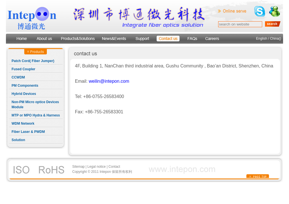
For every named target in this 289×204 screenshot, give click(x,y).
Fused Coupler (23, 69)
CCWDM (18, 77)
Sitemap (78, 167)
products (77, 39)
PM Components (25, 86)
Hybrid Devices (24, 94)
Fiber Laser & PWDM (28, 132)
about (44, 39)
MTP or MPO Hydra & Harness (36, 115)
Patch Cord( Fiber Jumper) (33, 61)
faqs (192, 39)
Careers (212, 39)
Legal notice (96, 167)
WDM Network (23, 124)
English (261, 39)
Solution (18, 140)
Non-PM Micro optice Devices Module (35, 104)
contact (168, 39)
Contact (114, 167)
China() (275, 39)
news (114, 39)
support (142, 39)
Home (21, 39)
